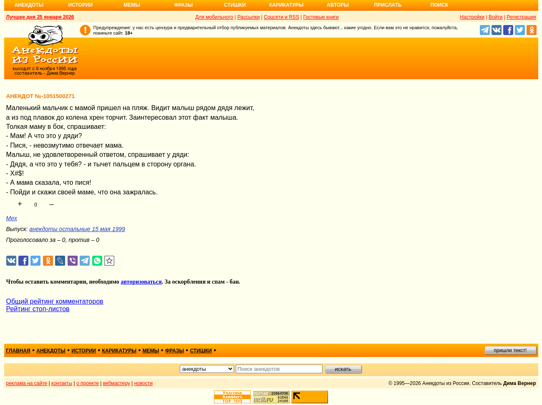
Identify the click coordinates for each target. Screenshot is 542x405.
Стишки (235, 5)
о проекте (87, 383)
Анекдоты (29, 5)
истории (83, 351)
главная (18, 351)
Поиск (440, 5)
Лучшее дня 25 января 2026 (40, 17)
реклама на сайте (27, 383)
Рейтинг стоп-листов (38, 308)
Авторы (338, 5)
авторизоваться (141, 282)
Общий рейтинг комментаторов (54, 301)
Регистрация (521, 17)
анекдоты (51, 351)
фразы (174, 351)
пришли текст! (510, 350)
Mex (11, 218)
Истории (80, 5)
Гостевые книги (321, 17)
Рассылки (248, 17)
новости (143, 383)
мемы (151, 351)
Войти (496, 17)
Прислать (388, 5)
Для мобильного (214, 17)
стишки (201, 351)
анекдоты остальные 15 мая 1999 (77, 229)
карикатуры (119, 351)
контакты (61, 383)
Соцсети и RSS (281, 17)
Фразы (183, 5)
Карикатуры (286, 5)
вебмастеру (116, 383)
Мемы (132, 5)
